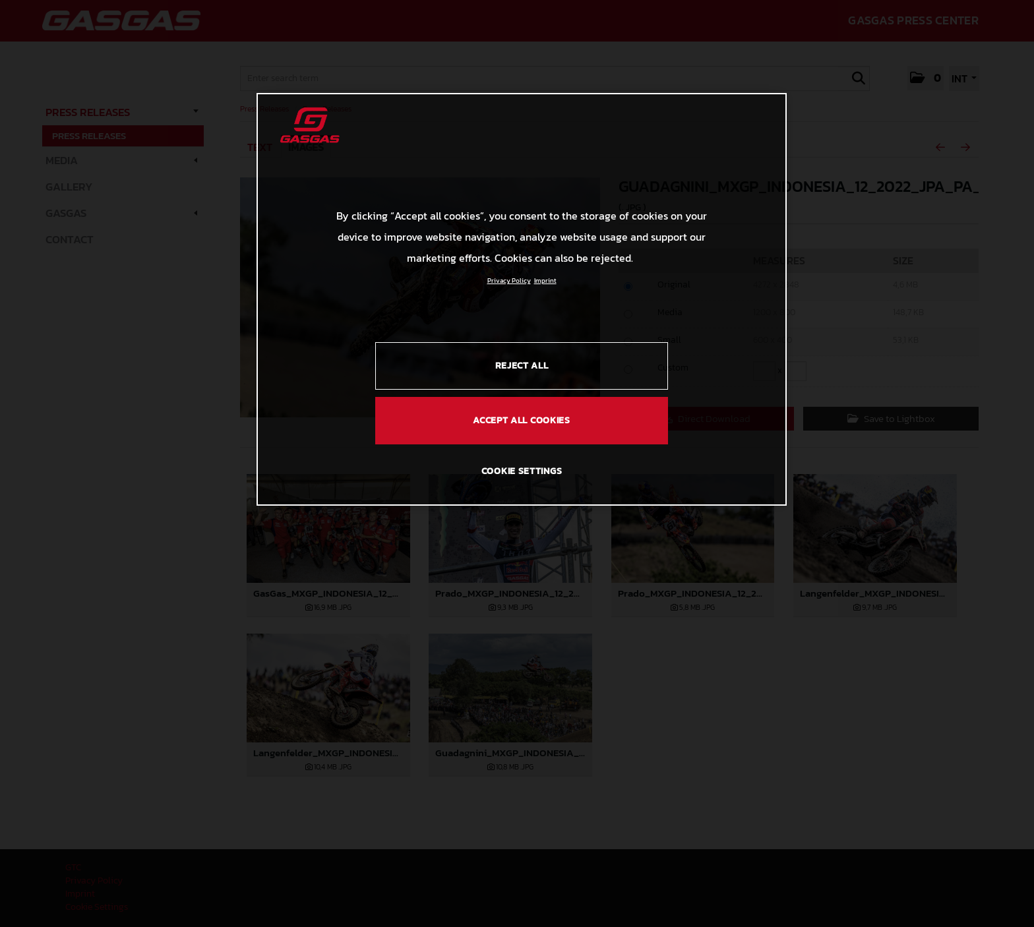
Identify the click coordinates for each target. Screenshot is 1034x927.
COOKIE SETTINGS (522, 471)
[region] (522, 299)
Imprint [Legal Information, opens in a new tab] (545, 280)
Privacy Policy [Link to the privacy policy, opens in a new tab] (509, 280)
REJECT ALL (522, 366)
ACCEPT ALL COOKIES (521, 420)
